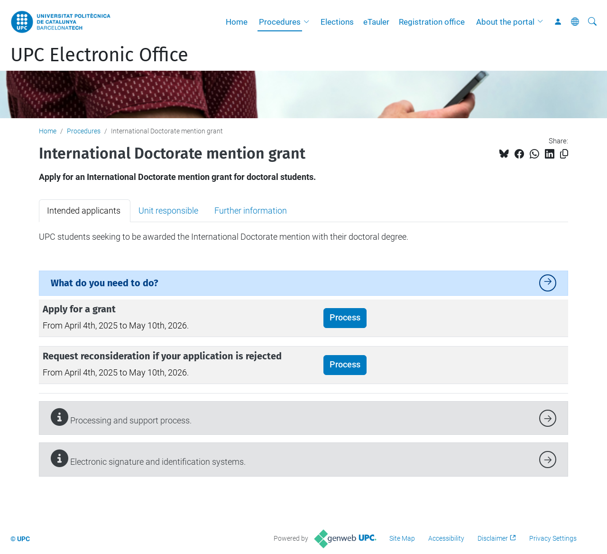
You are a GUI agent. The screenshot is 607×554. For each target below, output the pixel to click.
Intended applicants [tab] (84, 211)
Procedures (280, 22)
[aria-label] (592, 22)
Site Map (402, 538)
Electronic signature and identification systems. (148, 458)
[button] (308, 21)
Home (237, 22)
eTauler (376, 22)
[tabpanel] (303, 237)
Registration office (432, 22)
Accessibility (446, 538)
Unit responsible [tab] (168, 211)
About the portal (505, 22)
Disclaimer (493, 538)
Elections (337, 22)
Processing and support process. (121, 417)
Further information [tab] (250, 211)
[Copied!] (564, 154)
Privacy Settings (553, 538)
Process (345, 317)
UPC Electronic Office (99, 55)
